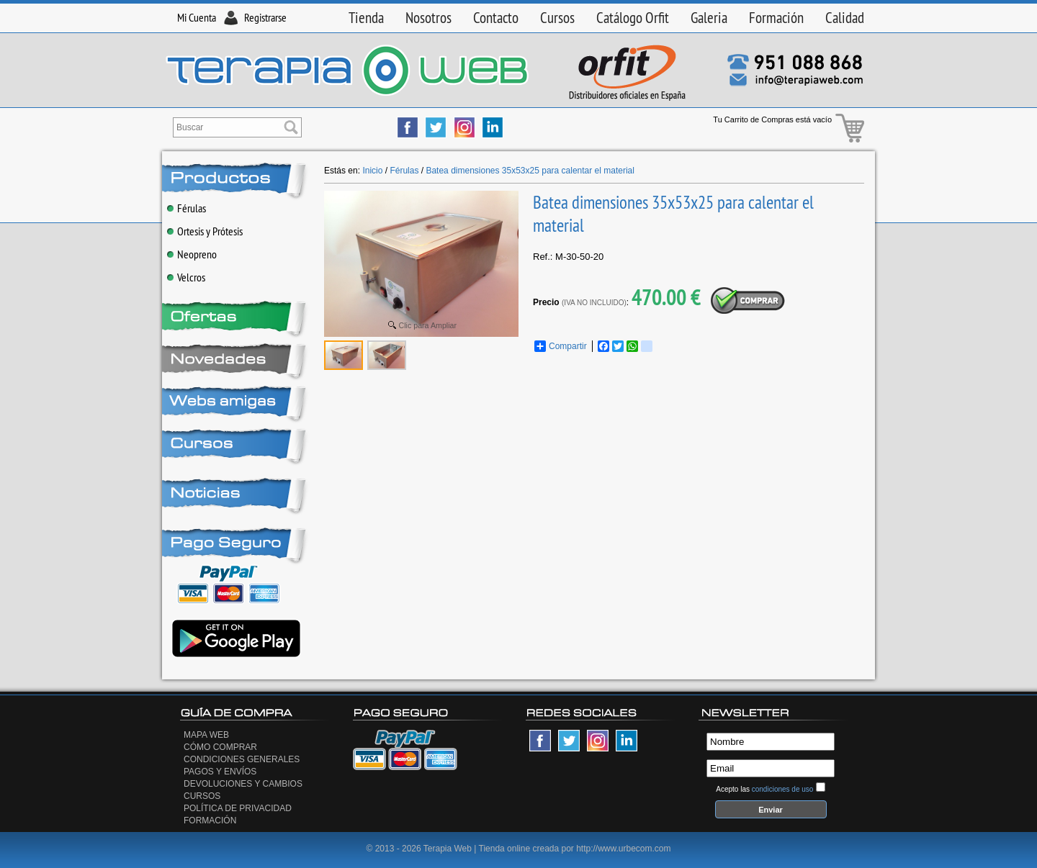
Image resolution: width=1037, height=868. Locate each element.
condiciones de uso (783, 789)
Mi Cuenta (196, 17)
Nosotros (428, 17)
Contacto (495, 17)
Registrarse (265, 17)
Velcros (186, 277)
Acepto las (764, 789)
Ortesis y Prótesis (205, 231)
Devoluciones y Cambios (243, 784)
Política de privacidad (238, 808)
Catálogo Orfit (632, 17)
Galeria (709, 17)
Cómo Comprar (220, 747)
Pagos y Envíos (220, 772)
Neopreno (192, 254)
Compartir (560, 346)
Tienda (366, 17)
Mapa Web (206, 735)
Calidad (844, 17)
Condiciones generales (242, 759)
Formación (776, 17)
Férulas (186, 208)
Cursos (557, 17)
